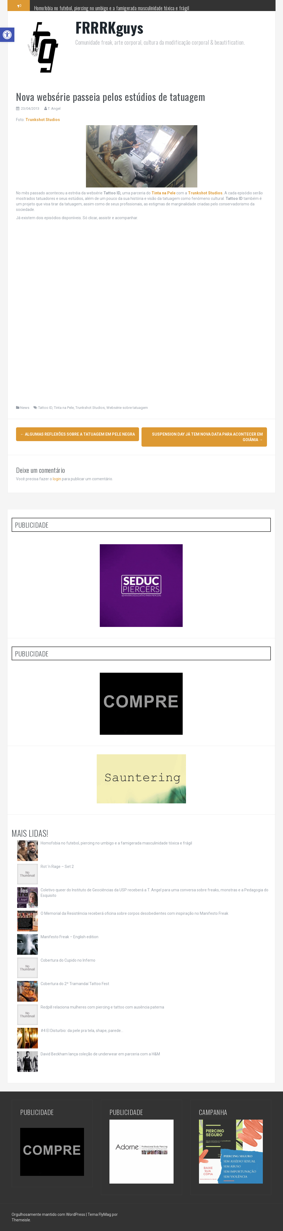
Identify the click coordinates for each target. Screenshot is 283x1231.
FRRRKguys (109, 27)
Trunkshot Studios (42, 119)
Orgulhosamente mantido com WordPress (49, 1214)
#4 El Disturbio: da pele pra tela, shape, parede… (82, 1030)
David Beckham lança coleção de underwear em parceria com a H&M (100, 1054)
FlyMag (105, 1214)
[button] (7, 35)
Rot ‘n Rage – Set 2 (57, 866)
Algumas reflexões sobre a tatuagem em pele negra (77, 434)
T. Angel (54, 108)
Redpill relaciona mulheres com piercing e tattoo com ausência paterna (102, 1007)
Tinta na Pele (64, 408)
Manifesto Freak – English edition (69, 937)
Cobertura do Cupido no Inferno (68, 960)
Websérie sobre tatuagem (127, 408)
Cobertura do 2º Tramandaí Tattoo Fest (75, 983)
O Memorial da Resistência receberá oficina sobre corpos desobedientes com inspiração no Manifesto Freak (134, 913)
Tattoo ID (45, 408)
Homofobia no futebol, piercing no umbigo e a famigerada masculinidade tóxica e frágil (111, 8)
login (57, 479)
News (24, 408)
